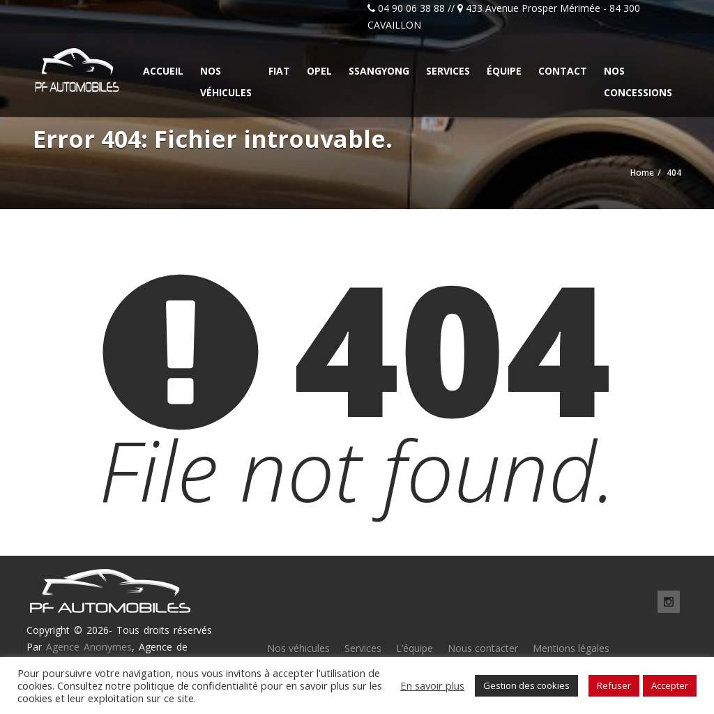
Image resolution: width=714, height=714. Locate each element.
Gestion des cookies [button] (526, 685)
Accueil (163, 70)
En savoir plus (432, 685)
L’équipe (414, 648)
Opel (319, 70)
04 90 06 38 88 (411, 8)
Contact (562, 70)
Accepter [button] (669, 685)
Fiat (279, 70)
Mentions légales (571, 648)
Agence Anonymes (89, 646)
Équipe (504, 70)
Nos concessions (638, 81)
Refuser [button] (614, 685)
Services (448, 70)
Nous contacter (483, 648)
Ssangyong (379, 70)
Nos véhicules (226, 81)
